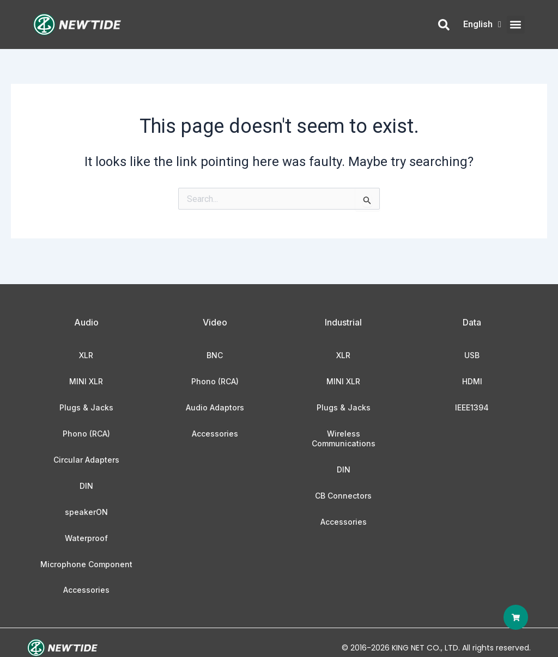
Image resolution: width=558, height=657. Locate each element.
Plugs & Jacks (86, 407)
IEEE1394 (472, 407)
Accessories (86, 589)
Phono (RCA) (86, 433)
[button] (516, 25)
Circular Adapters (86, 459)
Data (472, 322)
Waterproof (86, 538)
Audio (86, 322)
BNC (215, 355)
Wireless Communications (343, 438)
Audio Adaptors (215, 407)
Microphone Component (86, 564)
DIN (86, 485)
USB (472, 355)
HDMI (472, 381)
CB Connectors (343, 495)
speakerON (86, 512)
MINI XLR (86, 381)
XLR (86, 355)
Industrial (343, 322)
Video (215, 322)
